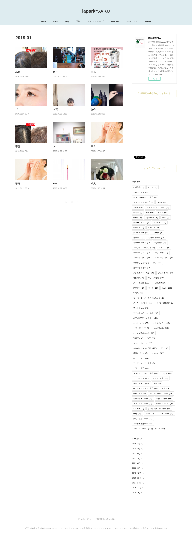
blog (67, 21)
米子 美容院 (156, 278)
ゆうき (166, 373)
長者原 (137, 212)
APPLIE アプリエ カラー (145, 318)
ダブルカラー (140, 233)
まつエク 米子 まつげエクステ (149, 429)
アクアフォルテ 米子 (144, 363)
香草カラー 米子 (142, 399)
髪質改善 (160, 243)
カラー (138, 238)
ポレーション (140, 192)
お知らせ (158, 353)
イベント (164, 248)
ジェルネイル (165, 273)
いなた (138, 293)
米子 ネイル (141, 383)
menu (55, 21)
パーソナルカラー (142, 424)
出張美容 (138, 187)
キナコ (162, 212)
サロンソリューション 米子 (147, 263)
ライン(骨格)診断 (165, 303)
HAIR (167, 288)
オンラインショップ (95, 21)
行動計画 (138, 227)
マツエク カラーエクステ (145, 313)
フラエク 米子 (141, 258)
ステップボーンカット (158, 207)
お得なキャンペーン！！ (104, 113)
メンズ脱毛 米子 (142, 403)
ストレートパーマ (142, 343)
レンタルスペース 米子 (145, 197)
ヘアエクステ (140, 358)
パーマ (153, 288)
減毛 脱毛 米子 (142, 419)
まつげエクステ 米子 (159, 409)
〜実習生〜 (59, 113)
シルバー (138, 409)
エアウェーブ (140, 378)
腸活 (165, 217)
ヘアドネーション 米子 (145, 388)
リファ (152, 187)
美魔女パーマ (140, 353)
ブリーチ (157, 233)
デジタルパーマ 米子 (161, 393)
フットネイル (140, 308)
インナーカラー (155, 238)
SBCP (161, 202)
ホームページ (131, 21)
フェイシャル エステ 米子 (159, 414)
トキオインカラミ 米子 (145, 373)
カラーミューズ (141, 243)
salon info (115, 21)
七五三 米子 (140, 368)
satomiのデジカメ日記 (145, 348)
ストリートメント (142, 303)
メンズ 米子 (160, 378)
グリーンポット (141, 223)
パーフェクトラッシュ (144, 248)
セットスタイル (164, 403)
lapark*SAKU (96, 11)
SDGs (137, 207)
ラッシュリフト (141, 253)
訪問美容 (138, 288)
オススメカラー (161, 323)
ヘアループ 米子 (163, 258)
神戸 (157, 383)
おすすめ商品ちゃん (143, 333)
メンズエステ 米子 (143, 273)
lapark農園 (152, 217)
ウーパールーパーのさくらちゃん (148, 298)
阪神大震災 (139, 393)
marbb (137, 217)
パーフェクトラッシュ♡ (28, 113)
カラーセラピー (141, 268)
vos (149, 212)
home (43, 21)
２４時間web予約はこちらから (154, 93)
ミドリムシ (159, 223)
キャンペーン (140, 323)
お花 (165, 388)
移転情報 (138, 278)
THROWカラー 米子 (144, 338)
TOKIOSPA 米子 (162, 283)
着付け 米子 (163, 399)
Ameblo (148, 21)
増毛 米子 (161, 253)
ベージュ (153, 227)
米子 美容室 (141, 283)
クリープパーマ (141, 328)
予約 (78, 21)
